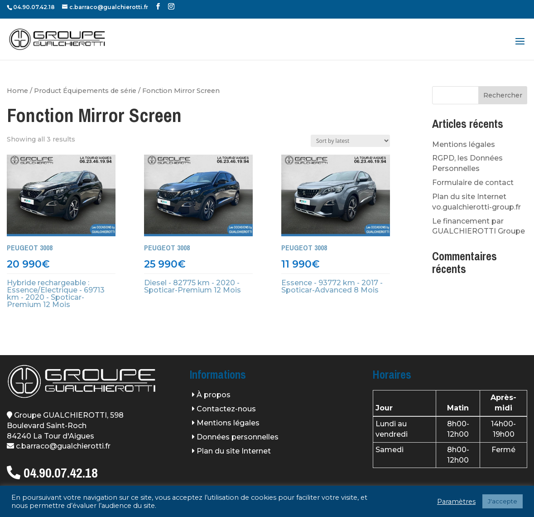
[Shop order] (350, 141)
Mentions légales (463, 144)
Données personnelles (238, 437)
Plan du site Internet (234, 451)
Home (17, 91)
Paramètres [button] (456, 501)
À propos (214, 394)
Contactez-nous (226, 409)
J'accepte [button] (502, 501)
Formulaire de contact (473, 182)
